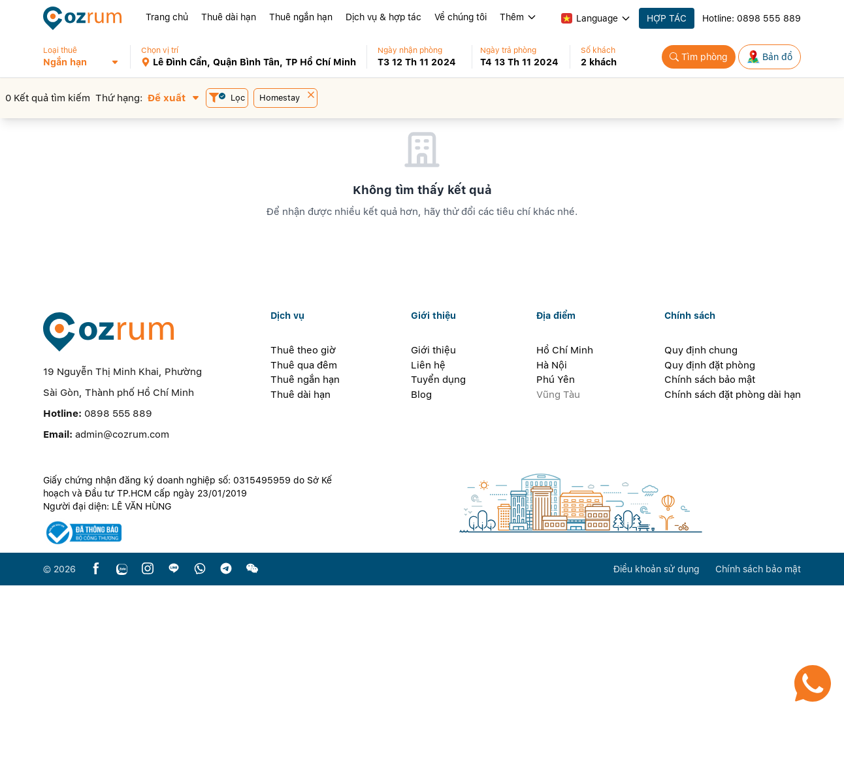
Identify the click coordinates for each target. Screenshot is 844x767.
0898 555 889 (769, 18)
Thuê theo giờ (303, 532)
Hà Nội (551, 546)
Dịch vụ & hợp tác (383, 17)
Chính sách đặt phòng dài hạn (732, 575)
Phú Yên (555, 561)
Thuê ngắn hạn (301, 17)
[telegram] (226, 750)
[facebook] (96, 750)
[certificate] (194, 714)
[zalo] (121, 750)
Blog (421, 575)
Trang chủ (167, 17)
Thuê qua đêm (303, 546)
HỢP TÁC (667, 18)
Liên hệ (428, 546)
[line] (174, 750)
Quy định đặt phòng (709, 546)
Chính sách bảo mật (709, 561)
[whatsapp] (200, 750)
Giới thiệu (433, 532)
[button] (86, 57)
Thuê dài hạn (228, 17)
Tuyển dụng (438, 561)
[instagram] (148, 750)
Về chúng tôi (460, 17)
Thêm (518, 17)
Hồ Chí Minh (564, 532)
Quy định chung (701, 532)
